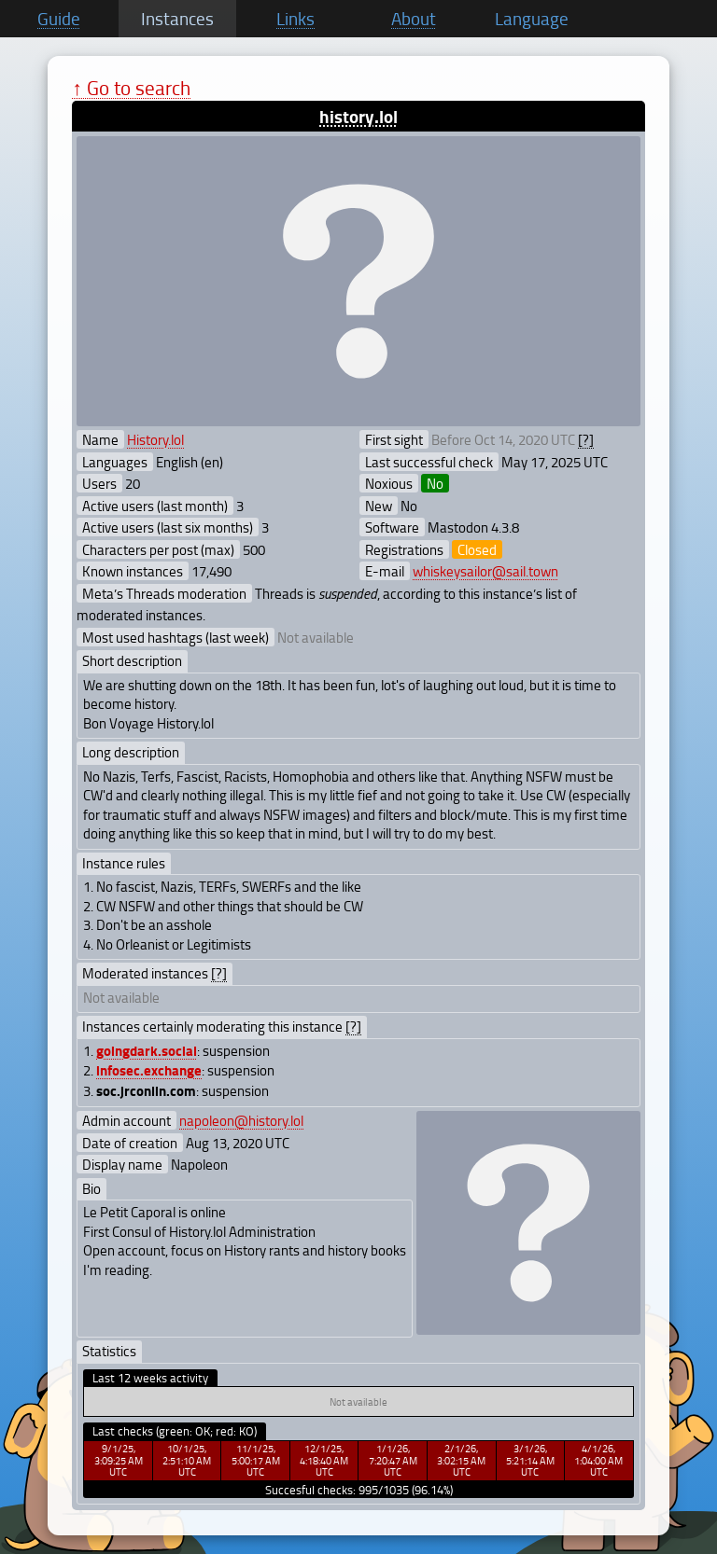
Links (295, 19)
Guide (58, 19)
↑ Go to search (131, 87)
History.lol (155, 439)
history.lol (358, 116)
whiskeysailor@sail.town (485, 571)
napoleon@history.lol (241, 1120)
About (413, 19)
